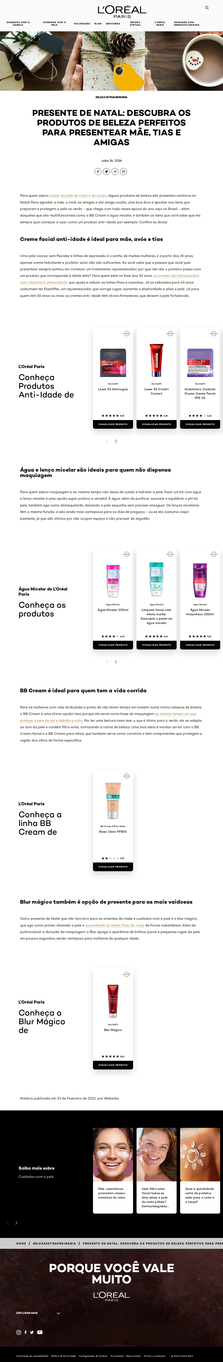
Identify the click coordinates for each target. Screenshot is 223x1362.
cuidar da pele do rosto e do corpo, (78, 195)
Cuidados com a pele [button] (54, 23)
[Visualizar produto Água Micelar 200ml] (113, 645)
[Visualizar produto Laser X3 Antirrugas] (113, 424)
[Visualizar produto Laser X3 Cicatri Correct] (157, 424)
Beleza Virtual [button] (135, 23)
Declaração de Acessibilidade (32, 1356)
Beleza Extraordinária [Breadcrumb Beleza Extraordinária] (111, 97)
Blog (98, 23)
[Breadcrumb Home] (21, 1243)
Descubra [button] (113, 23)
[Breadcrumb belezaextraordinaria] (54, 1243)
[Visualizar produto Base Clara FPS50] (113, 867)
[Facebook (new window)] (26, 1332)
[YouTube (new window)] (39, 1332)
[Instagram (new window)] (18, 1332)
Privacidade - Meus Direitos (126, 1356)
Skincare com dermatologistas (186, 23)
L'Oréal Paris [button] (160, 23)
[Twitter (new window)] (32, 1332)
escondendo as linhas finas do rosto (114, 925)
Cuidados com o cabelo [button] (18, 23)
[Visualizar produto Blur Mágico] (113, 1065)
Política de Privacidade (63, 1356)
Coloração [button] (82, 23)
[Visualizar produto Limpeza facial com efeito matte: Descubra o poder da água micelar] (157, 645)
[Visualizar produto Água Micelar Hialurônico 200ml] (200, 645)
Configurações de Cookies (93, 1356)
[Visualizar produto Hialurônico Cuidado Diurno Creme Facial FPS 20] (200, 424)
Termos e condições (154, 1356)
